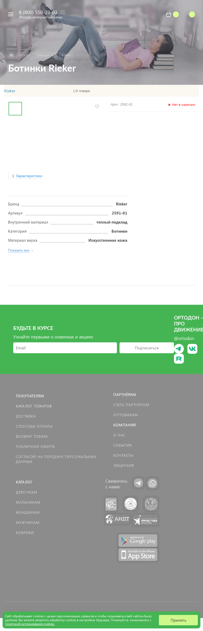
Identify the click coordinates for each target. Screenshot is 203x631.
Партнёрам (124, 394)
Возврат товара (32, 436)
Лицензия (123, 465)
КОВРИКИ (25, 532)
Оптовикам (125, 414)
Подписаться (147, 347)
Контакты (123, 455)
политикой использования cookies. (30, 624)
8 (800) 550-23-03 (38, 12)
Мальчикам (28, 502)
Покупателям (30, 395)
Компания (124, 424)
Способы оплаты (34, 426)
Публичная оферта (35, 446)
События (122, 445)
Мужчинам (28, 522)
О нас (119, 435)
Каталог (24, 482)
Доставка (26, 416)
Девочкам (26, 492)
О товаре (82, 91)
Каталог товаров (34, 406)
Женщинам (28, 512)
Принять (178, 620)
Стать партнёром (131, 404)
